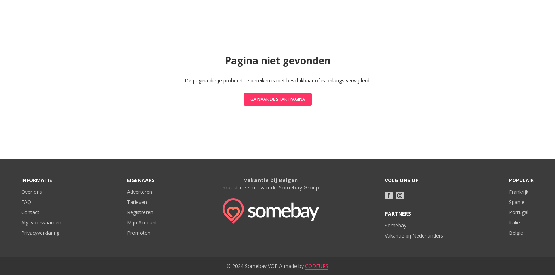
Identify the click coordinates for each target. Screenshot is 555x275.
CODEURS (316, 266)
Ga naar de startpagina (277, 99)
